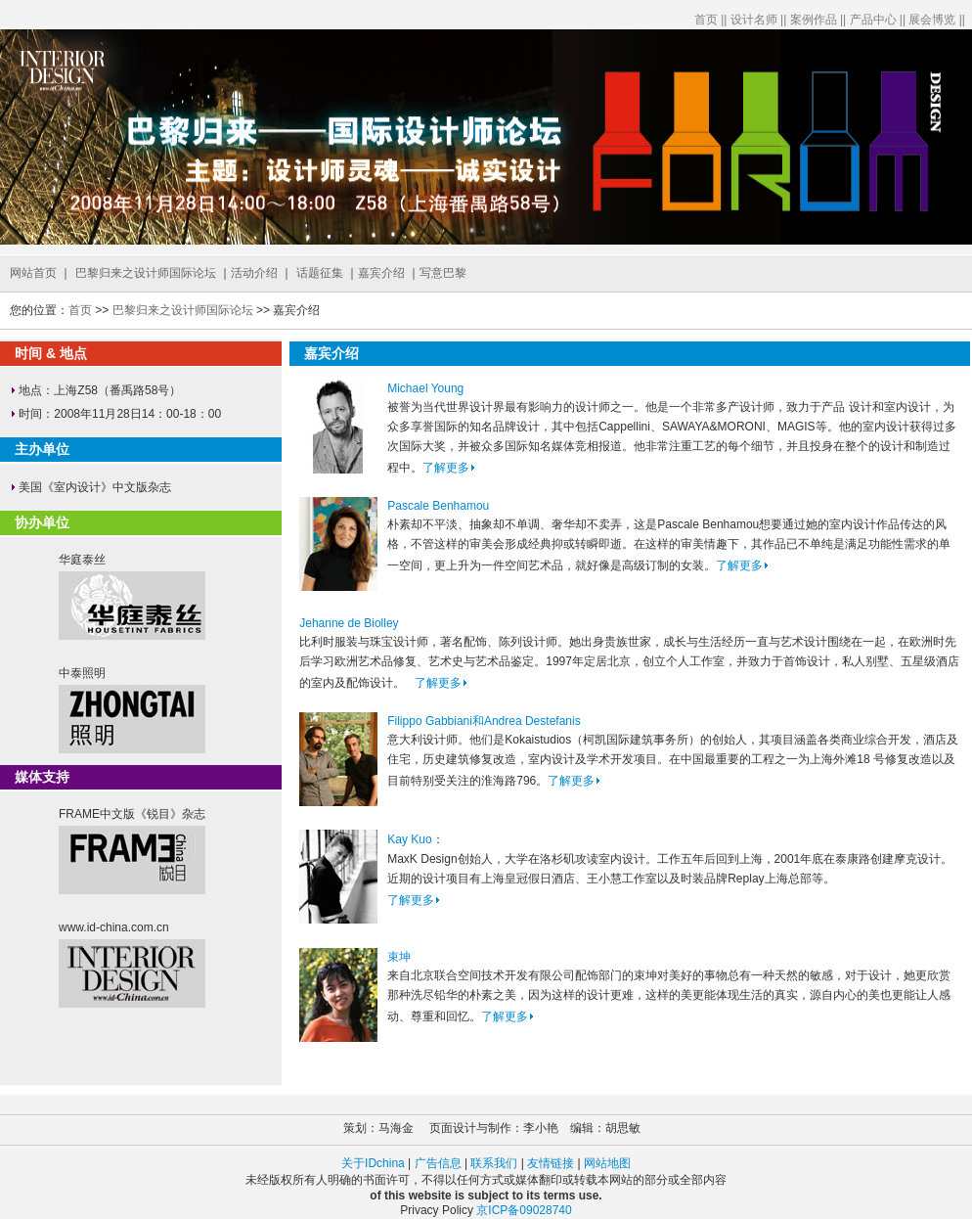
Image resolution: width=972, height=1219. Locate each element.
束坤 (399, 957)
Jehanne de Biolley (348, 623)
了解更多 (448, 467)
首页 (706, 19)
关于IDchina (374, 1163)
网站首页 (33, 273)
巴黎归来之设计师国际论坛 (145, 273)
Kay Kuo (409, 839)
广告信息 (438, 1163)
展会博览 (931, 19)
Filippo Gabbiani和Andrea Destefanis (483, 721)
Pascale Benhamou (438, 506)
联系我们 (493, 1163)
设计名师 (753, 19)
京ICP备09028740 (523, 1210)
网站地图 (607, 1163)
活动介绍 (254, 273)
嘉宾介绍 (381, 273)
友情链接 (550, 1163)
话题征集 (319, 273)
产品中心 (873, 19)
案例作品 (813, 19)
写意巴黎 (443, 273)
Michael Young (425, 388)
